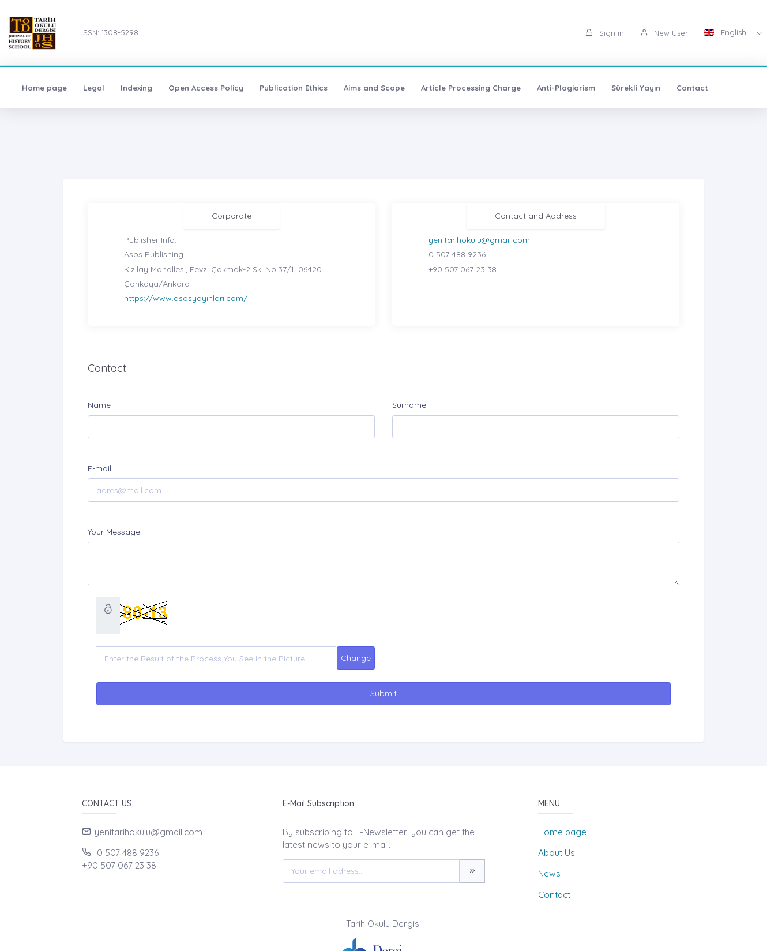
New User (664, 32)
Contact (692, 87)
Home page (44, 87)
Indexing (136, 87)
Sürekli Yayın (635, 87)
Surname (409, 405)
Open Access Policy (205, 87)
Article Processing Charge (471, 87)
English (726, 32)
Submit (383, 693)
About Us (556, 852)
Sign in (604, 32)
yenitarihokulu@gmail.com (479, 240)
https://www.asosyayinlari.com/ (185, 298)
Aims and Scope (374, 87)
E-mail (99, 468)
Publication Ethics (294, 87)
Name (99, 405)
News (549, 873)
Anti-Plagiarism (566, 87)
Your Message (114, 532)
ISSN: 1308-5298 (109, 32)
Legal (93, 87)
